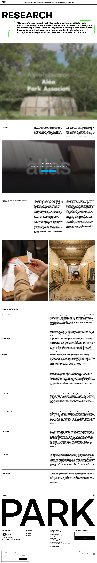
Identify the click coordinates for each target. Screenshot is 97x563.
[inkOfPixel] (85, 554)
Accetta (23, 559)
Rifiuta (16, 559)
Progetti (4, 495)
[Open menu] (94, 2)
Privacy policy (54, 546)
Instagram (29, 530)
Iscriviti (85, 538)
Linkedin (28, 533)
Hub (94, 495)
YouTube (28, 535)
